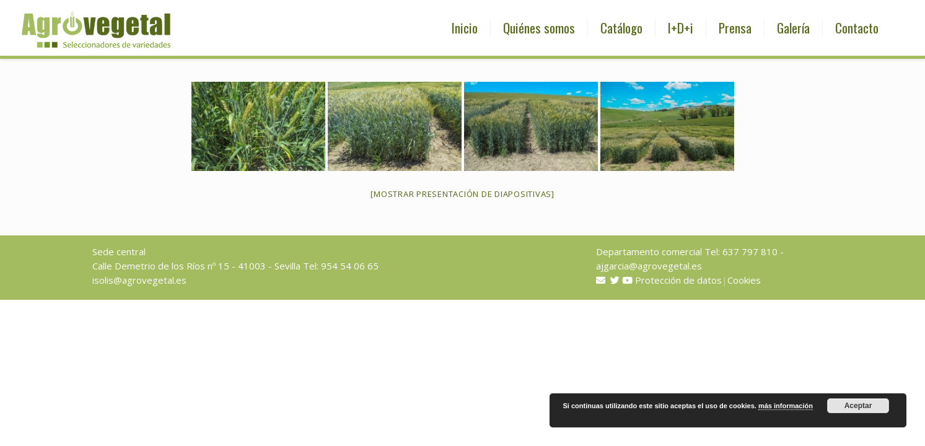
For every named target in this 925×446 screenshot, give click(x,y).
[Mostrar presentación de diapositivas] (462, 193)
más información (785, 405)
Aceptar (858, 405)
